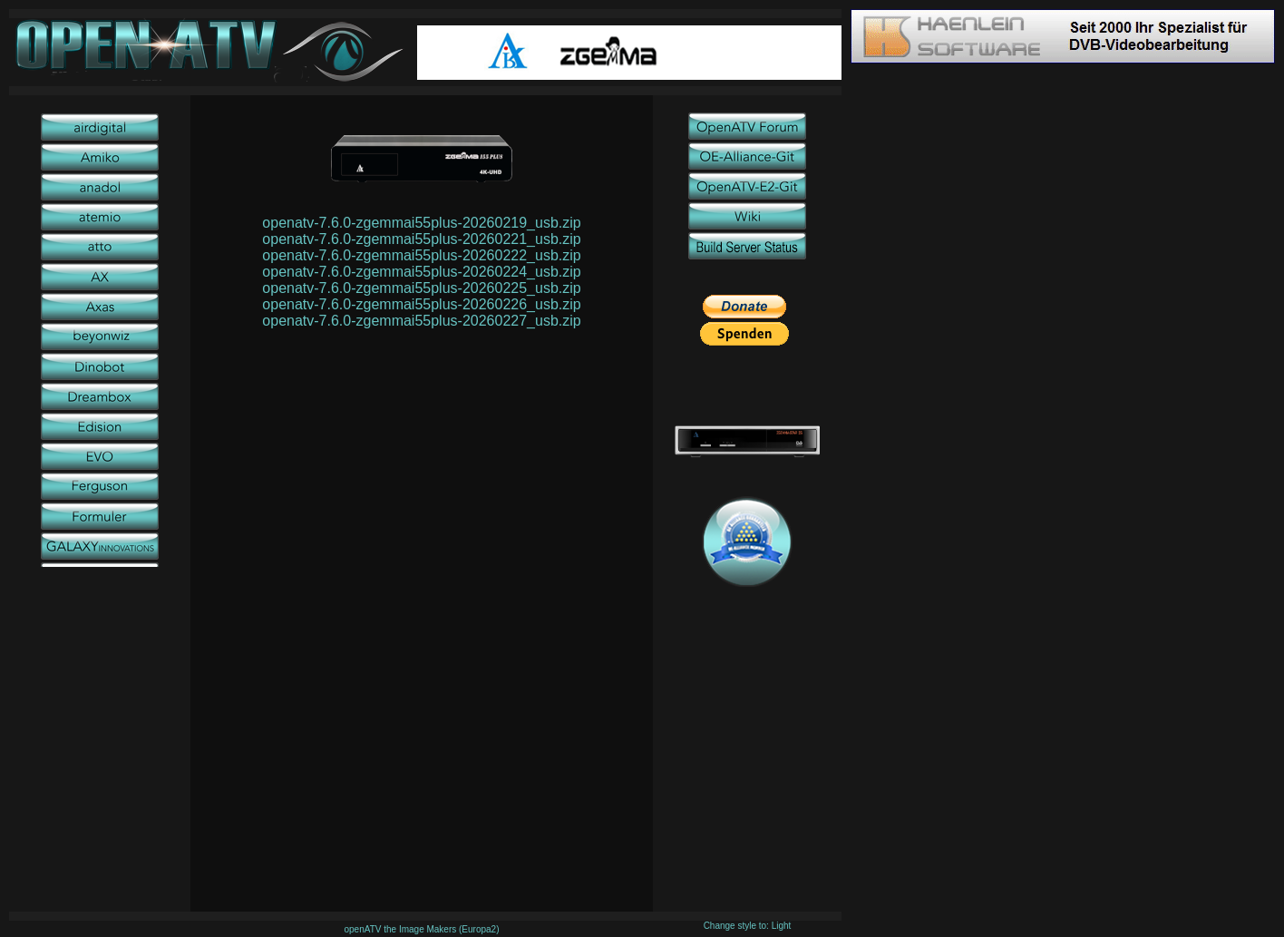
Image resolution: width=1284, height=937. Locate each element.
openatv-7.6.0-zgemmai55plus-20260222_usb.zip (421, 255)
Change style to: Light (748, 926)
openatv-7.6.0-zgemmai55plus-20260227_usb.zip (421, 320)
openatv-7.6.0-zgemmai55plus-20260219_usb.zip (421, 222)
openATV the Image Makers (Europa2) (421, 929)
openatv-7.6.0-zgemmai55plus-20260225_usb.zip (421, 288)
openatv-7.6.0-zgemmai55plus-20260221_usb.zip (421, 239)
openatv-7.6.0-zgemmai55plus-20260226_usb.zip (421, 304)
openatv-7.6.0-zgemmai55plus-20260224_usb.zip (421, 271)
